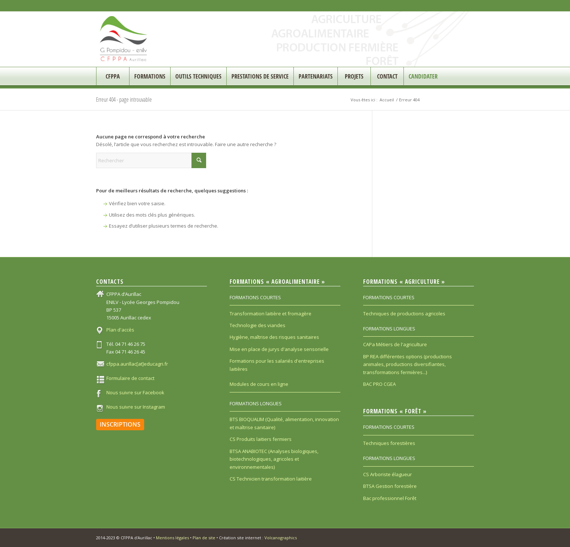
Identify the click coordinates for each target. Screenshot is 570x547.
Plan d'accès (120, 329)
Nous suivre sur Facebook (135, 392)
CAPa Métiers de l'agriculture (395, 344)
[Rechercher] (151, 160)
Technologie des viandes (257, 325)
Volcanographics (280, 537)
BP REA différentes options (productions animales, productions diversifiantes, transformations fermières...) (407, 364)
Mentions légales (172, 537)
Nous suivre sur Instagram (135, 406)
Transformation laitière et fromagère (270, 313)
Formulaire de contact (130, 378)
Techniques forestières (389, 443)
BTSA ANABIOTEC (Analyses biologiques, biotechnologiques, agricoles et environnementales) (274, 459)
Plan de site (204, 537)
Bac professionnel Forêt (389, 498)
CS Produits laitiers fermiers (261, 439)
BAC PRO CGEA (379, 384)
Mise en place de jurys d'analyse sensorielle (279, 349)
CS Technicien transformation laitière (271, 478)
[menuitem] (112, 76)
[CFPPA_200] (123, 39)
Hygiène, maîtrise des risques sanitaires (274, 337)
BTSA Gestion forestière (390, 486)
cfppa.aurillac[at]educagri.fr (137, 364)
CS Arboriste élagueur (387, 474)
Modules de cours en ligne (259, 384)
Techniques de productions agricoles (404, 313)
